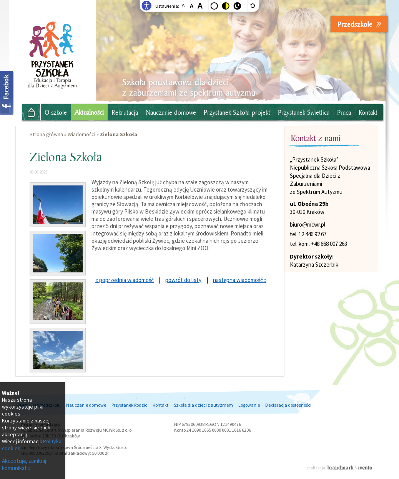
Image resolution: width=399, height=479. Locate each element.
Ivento (365, 467)
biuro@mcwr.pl (307, 224)
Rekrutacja (124, 112)
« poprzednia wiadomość (124, 280)
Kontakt (368, 112)
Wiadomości (81, 134)
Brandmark (341, 467)
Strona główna (28, 111)
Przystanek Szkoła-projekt (237, 112)
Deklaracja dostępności (288, 405)
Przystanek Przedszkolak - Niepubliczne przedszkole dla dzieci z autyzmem (52, 47)
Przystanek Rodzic (129, 405)
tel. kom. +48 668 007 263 (318, 243)
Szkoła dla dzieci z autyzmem (203, 405)
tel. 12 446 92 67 (308, 234)
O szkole (56, 112)
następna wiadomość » (239, 280)
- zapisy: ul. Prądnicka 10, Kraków (341, 26)
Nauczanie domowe (171, 112)
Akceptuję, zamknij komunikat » (24, 464)
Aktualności (89, 112)
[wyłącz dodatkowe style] (253, 6)
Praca (344, 112)
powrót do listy (183, 280)
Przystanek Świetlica (303, 112)
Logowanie (249, 405)
